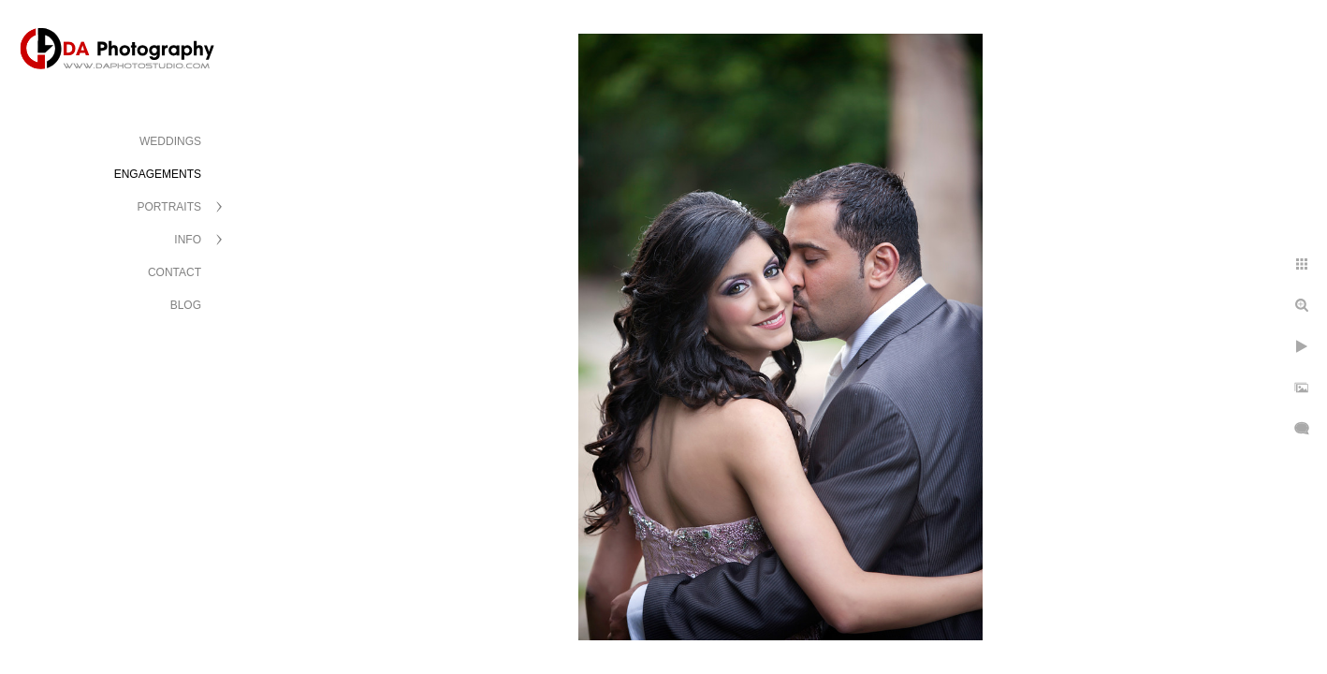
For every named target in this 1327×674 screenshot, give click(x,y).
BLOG (185, 305)
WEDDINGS (170, 141)
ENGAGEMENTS (157, 174)
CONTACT (174, 272)
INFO (187, 239)
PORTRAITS (169, 206)
